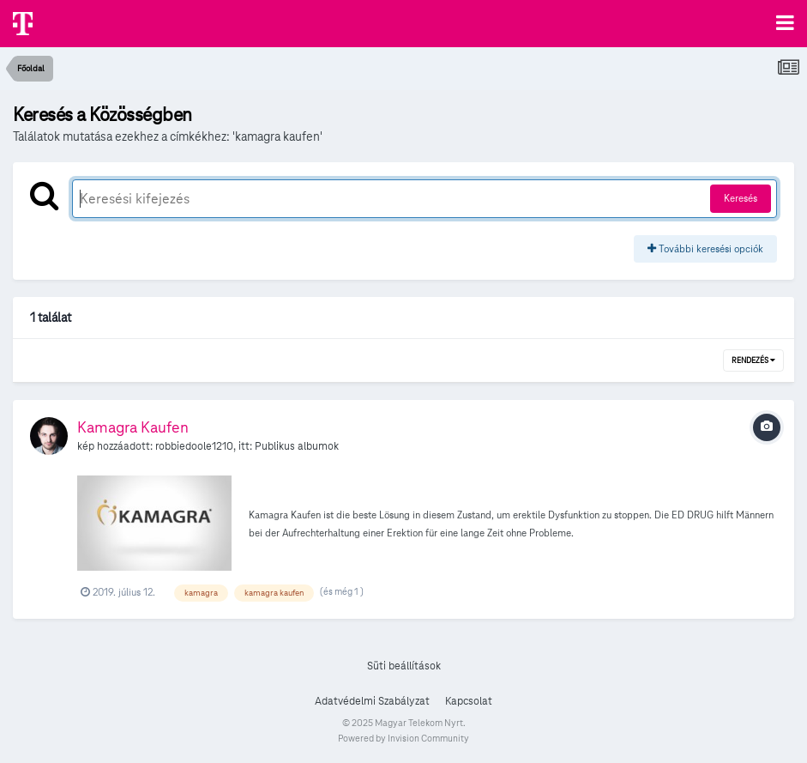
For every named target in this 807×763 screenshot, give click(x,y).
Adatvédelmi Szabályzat (372, 701)
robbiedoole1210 (194, 446)
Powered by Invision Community (403, 738)
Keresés (740, 197)
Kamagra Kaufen (133, 427)
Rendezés (753, 360)
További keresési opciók (705, 248)
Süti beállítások (404, 666)
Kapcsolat (468, 701)
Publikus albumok (297, 446)
